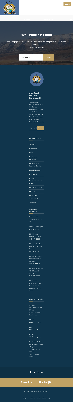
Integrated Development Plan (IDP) (35, 180)
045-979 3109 (34, 264)
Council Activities (27, 18)
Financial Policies (34, 170)
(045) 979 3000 (34, 322)
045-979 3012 (34, 251)
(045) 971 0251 (34, 330)
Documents (33, 149)
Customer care (36, 391)
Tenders (32, 145)
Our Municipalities (48, 18)
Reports (32, 191)
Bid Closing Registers (33, 158)
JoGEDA (60, 18)
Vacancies (32, 202)
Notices (15, 18)
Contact (45, 391)
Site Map (26, 391)
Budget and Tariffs (35, 187)
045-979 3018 (34, 276)
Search (48, 57)
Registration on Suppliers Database (35, 164)
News (37, 18)
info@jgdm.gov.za (35, 337)
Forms (6, 18)
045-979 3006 (34, 239)
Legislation (33, 174)
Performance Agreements (33, 196)
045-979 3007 (34, 229)
